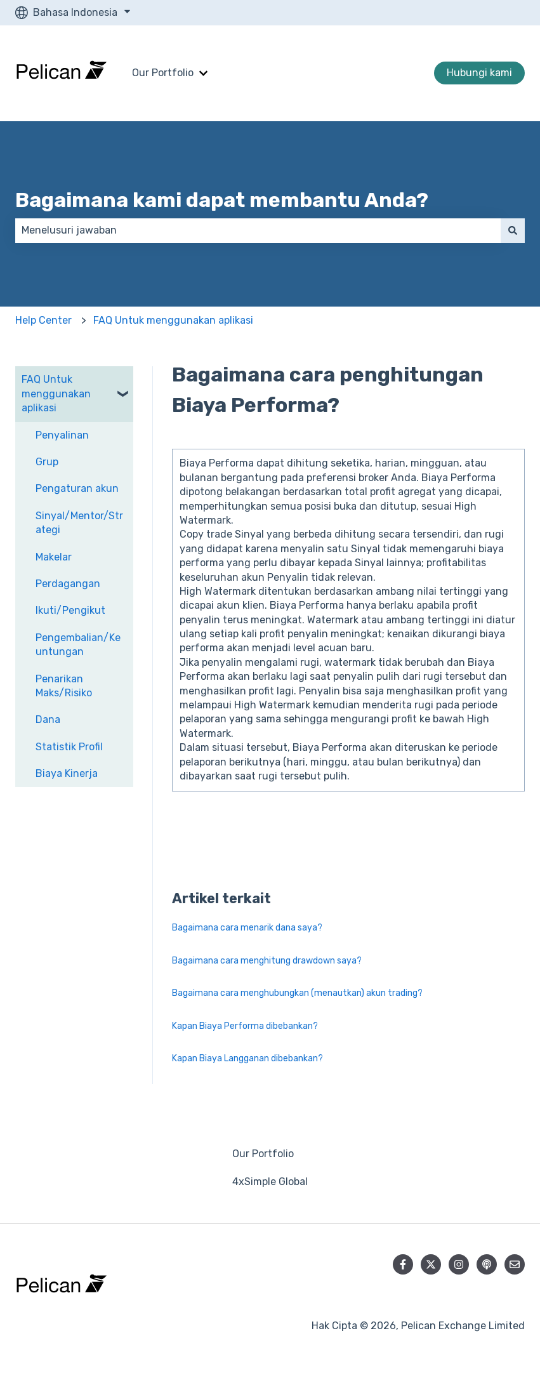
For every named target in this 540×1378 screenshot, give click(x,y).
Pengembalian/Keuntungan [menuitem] (78, 645)
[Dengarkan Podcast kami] (487, 1264)
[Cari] (513, 230)
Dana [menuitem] (48, 719)
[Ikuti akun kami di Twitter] (431, 1264)
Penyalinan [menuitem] (62, 435)
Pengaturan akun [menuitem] (77, 488)
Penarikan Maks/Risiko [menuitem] (64, 686)
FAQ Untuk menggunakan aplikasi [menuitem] (56, 393)
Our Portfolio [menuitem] (263, 1154)
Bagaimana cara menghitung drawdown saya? (267, 960)
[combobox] (258, 230)
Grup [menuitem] (47, 462)
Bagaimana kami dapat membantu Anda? (221, 200)
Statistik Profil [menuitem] (69, 747)
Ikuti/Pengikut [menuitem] (70, 610)
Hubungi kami (479, 73)
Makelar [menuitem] (54, 557)
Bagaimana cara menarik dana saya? (247, 927)
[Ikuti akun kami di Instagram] (459, 1264)
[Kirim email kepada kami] (514, 1264)
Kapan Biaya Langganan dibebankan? (247, 1058)
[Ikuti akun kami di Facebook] (403, 1264)
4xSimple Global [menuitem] (270, 1182)
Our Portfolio (163, 73)
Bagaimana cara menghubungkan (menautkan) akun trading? (297, 993)
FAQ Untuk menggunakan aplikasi (173, 320)
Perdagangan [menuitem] (68, 584)
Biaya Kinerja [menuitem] (67, 773)
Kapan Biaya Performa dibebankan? (245, 1026)
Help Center (43, 320)
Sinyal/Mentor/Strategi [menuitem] (79, 523)
